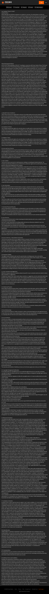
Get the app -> (41, 589)
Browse (9, 7)
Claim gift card (35, 589)
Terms (15, 589)
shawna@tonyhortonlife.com (21, 414)
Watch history (38, 7)
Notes (31, 7)
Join (41, 2)
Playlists (23, 7)
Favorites (16, 7)
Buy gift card (28, 589)
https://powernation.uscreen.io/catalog (9, 117)
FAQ (23, 589)
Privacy (19, 589)
